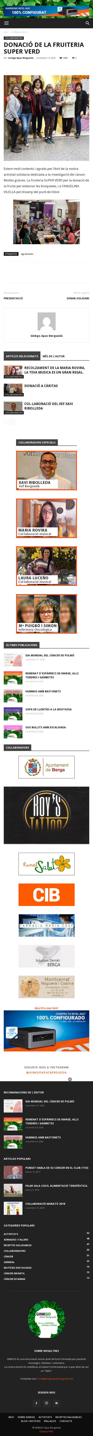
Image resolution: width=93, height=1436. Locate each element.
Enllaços (50, 1421)
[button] (88, 23)
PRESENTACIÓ (13, 298)
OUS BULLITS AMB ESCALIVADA (45, 727)
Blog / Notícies (30, 1421)
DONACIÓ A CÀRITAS (41, 386)
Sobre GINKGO (26, 1417)
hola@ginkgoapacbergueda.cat (55, 1378)
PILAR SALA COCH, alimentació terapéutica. (56, 1185)
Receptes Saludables (68, 1417)
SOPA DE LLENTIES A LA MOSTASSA (48, 709)
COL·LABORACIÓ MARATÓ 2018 (45, 1203)
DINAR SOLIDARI (78, 298)
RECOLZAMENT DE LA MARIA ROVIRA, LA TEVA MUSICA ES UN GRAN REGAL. (54, 370)
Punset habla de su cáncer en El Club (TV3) (56, 1167)
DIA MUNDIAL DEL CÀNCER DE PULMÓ (49, 655)
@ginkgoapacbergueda (46, 1072)
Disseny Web (46, 1431)
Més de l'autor (54, 356)
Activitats (45, 1417)
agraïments (27, 253)
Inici (6, 32)
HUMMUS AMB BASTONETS (43, 691)
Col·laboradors (19, 32)
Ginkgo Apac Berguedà (20, 57)
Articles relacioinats (22, 356)
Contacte (66, 1421)
